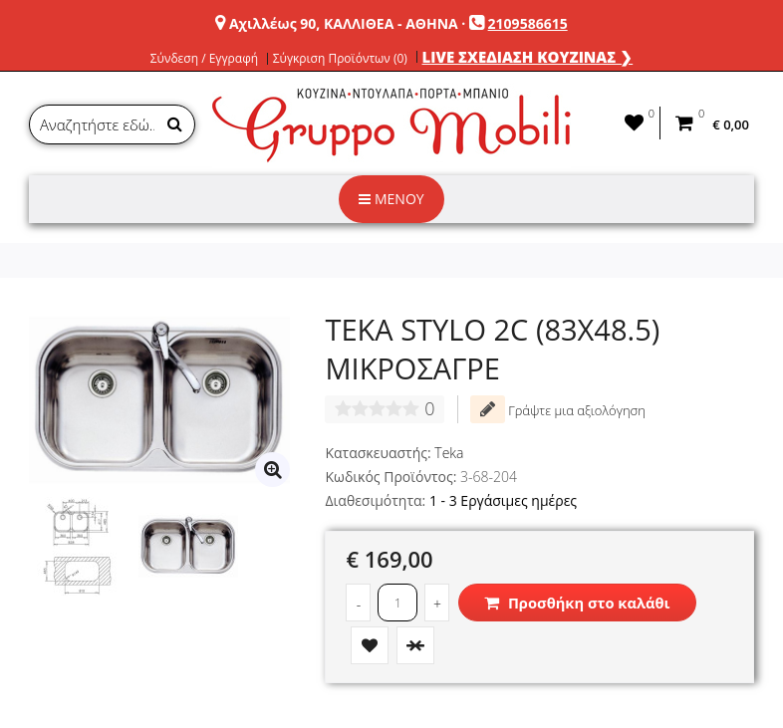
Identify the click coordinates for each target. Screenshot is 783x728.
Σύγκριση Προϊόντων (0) (340, 59)
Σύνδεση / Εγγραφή (204, 59)
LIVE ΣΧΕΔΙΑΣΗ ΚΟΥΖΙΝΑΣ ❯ (528, 57)
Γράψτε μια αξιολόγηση (558, 409)
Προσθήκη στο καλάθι (576, 602)
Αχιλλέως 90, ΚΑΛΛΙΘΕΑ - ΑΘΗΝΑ (343, 23)
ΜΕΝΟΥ (391, 198)
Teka (448, 452)
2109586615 (528, 23)
